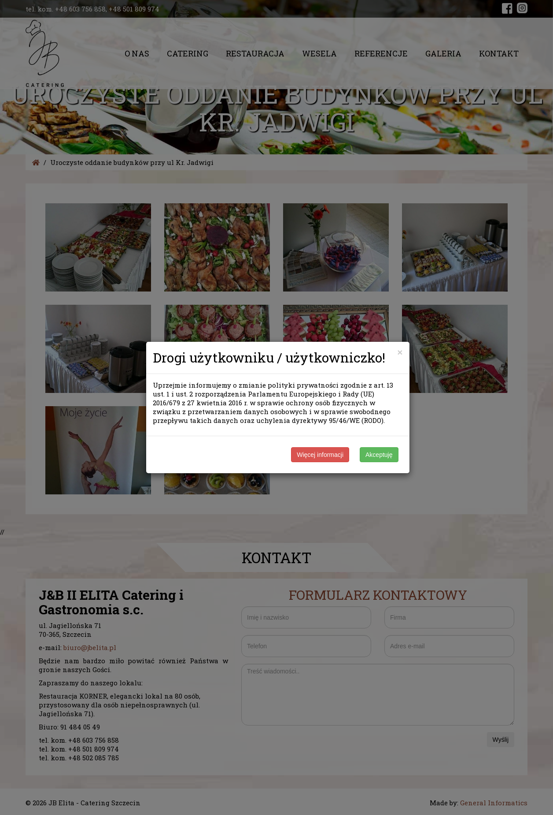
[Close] (399, 352)
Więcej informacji (320, 454)
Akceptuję (378, 454)
